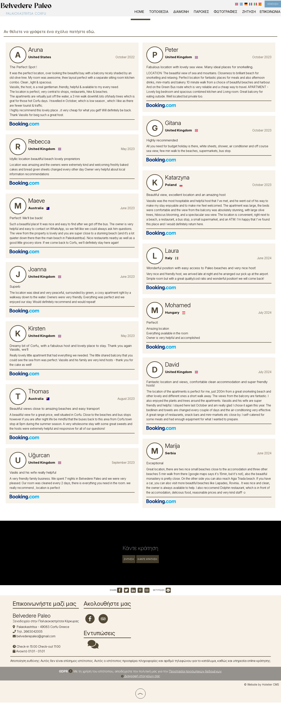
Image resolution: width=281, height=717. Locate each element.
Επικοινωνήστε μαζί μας (46, 615)
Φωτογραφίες (228, 15)
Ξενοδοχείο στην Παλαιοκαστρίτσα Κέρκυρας (47, 633)
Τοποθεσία (167, 15)
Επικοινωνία (270, 15)
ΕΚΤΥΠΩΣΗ (162, 598)
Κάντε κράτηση (152, 541)
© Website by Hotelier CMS (261, 700)
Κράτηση (269, 5)
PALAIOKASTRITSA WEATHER (172, 626)
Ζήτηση (250, 15)
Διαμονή (188, 15)
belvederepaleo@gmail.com (37, 648)
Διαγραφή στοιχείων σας (140, 692)
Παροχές (206, 15)
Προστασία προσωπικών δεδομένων (195, 687)
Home (150, 15)
